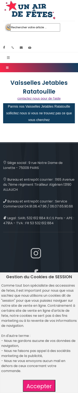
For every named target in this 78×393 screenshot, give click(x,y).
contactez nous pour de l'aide (39, 98)
